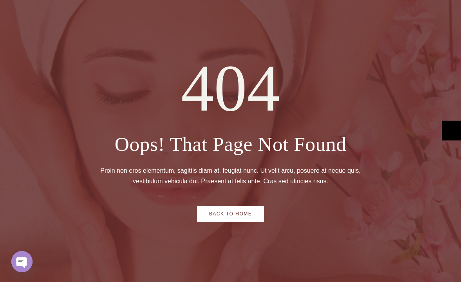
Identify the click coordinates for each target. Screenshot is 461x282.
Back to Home (230, 214)
